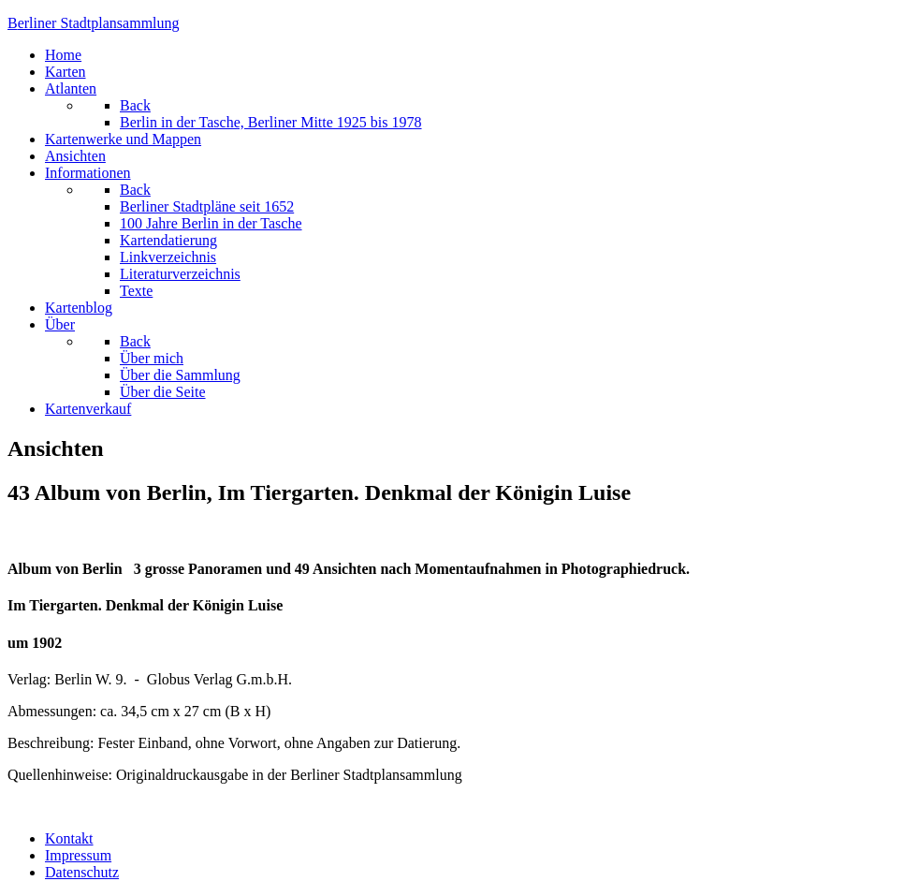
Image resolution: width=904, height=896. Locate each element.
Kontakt (69, 838)
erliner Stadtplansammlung (93, 23)
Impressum (78, 855)
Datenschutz (82, 872)
